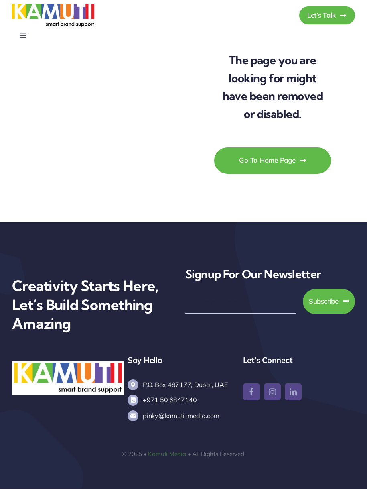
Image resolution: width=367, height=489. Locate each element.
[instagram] (272, 391)
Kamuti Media (167, 454)
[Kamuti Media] (53, 7)
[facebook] (251, 391)
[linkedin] (293, 391)
